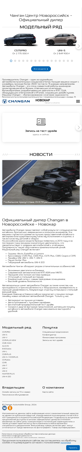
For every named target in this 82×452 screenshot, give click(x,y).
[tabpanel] (20, 43)
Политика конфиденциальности (17, 436)
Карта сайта (47, 392)
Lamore (40, 254)
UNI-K (4, 371)
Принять (72, 448)
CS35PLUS (6, 354)
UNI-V (25, 258)
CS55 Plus (38, 256)
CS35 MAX (6, 343)
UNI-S (4, 335)
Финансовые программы (54, 338)
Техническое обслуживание (15, 395)
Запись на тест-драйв (52, 340)
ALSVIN (5, 346)
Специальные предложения (55, 332)
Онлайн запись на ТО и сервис (16, 392)
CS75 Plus (49, 256)
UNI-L (4, 352)
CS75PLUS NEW (9, 340)
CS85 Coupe (62, 256)
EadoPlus (29, 254)
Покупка (50, 327)
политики (66, 442)
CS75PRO (6, 332)
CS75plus (6, 360)
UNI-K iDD (39, 262)
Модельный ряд (16, 327)
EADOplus (6, 349)
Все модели (41, 69)
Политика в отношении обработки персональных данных (28, 434)
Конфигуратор (49, 335)
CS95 (73, 256)
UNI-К (39, 258)
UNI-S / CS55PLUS (10, 357)
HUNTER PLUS (8, 374)
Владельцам (13, 388)
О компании (53, 388)
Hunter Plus (21, 260)
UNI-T (32, 258)
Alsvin (20, 254)
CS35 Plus (27, 256)
